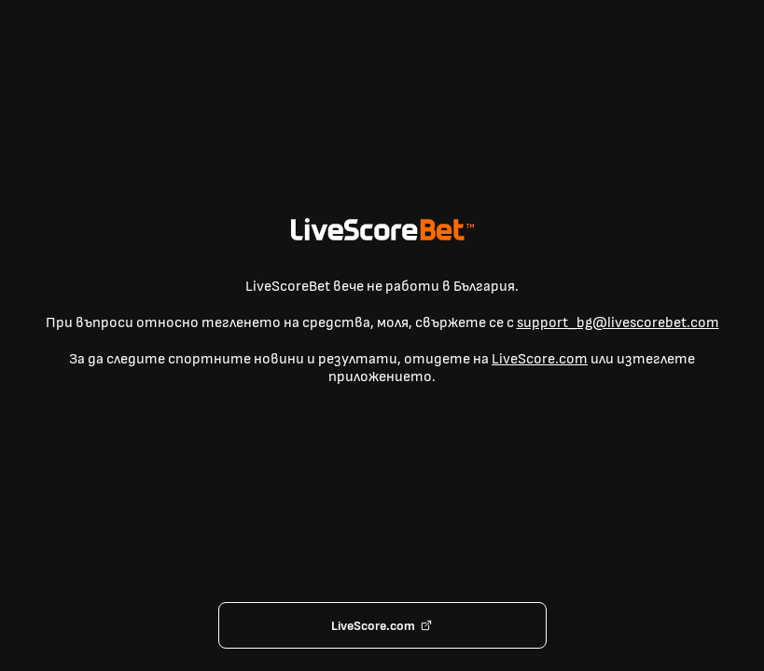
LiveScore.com (540, 359)
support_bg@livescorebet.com (618, 323)
